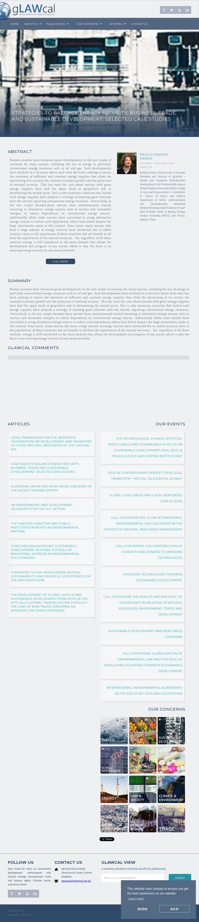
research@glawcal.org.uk (76, 881)
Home (15, 23)
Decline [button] (142, 908)
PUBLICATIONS (56, 23)
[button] (32, 24)
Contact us (139, 23)
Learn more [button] (136, 898)
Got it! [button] (174, 908)
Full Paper (60, 261)
